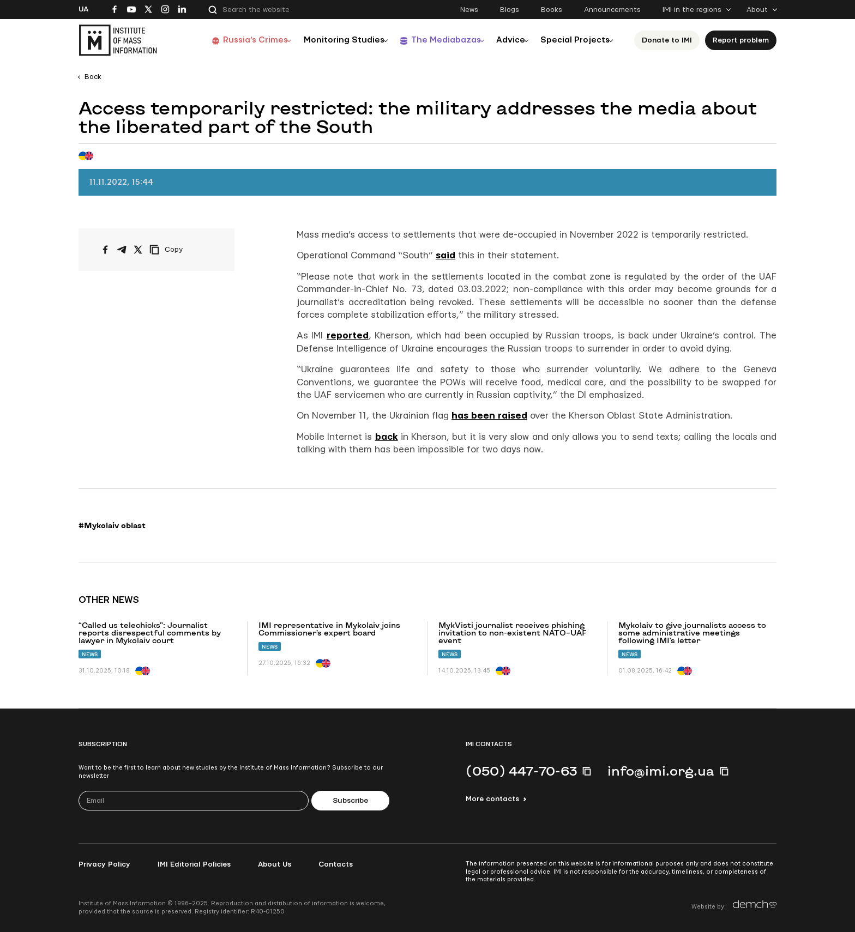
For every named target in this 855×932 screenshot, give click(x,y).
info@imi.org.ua (660, 770)
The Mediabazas (434, 40)
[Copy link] (181, 250)
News (469, 10)
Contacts (335, 864)
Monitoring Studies (328, 40)
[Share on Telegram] (122, 250)
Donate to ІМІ (667, 40)
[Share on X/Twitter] (138, 250)
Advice (503, 40)
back (386, 436)
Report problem (741, 40)
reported (348, 335)
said (445, 255)
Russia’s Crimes (237, 40)
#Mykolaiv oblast (112, 525)
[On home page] (118, 40)
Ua (83, 9)
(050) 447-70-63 (521, 770)
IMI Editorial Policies (194, 864)
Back (93, 77)
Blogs (509, 10)
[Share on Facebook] (105, 250)
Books (551, 10)
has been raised (489, 415)
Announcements (612, 10)
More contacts (492, 799)
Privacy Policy (104, 864)
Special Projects (572, 40)
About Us (274, 864)
